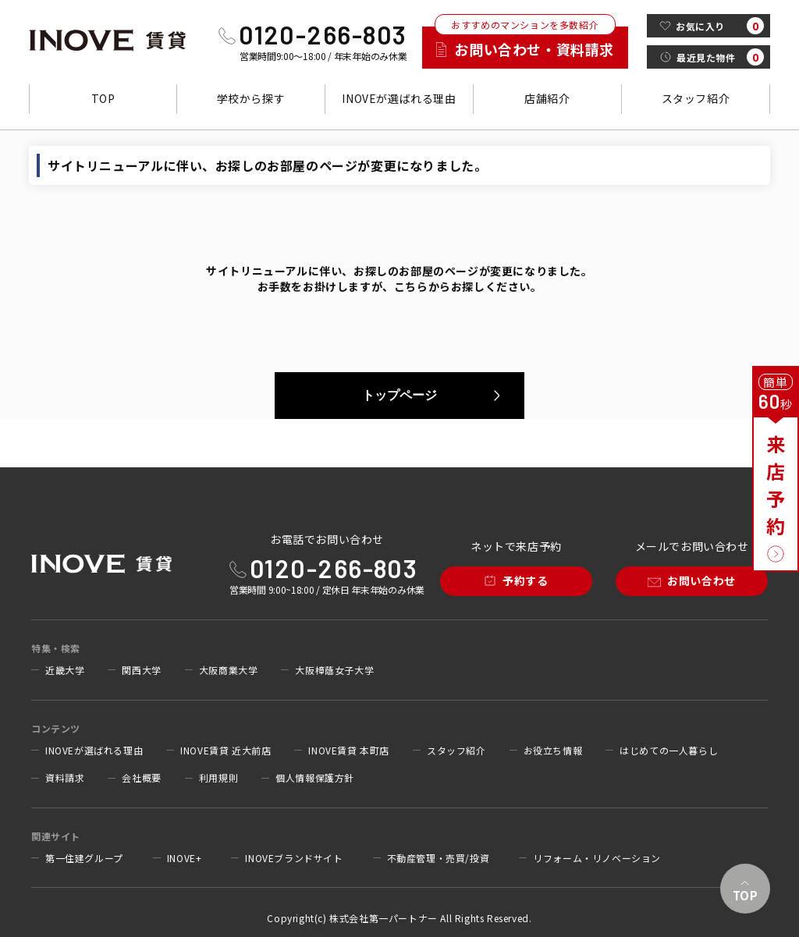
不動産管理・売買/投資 (438, 858)
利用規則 (218, 778)
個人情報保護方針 (314, 778)
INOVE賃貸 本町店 (348, 750)
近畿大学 (64, 670)
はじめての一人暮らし (669, 750)
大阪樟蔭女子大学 (334, 670)
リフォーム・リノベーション (597, 858)
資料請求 (64, 778)
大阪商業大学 (228, 670)
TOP (103, 98)
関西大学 (141, 670)
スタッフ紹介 (696, 98)
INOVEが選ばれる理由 (399, 98)
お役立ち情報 (553, 750)
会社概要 (141, 778)
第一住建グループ (84, 858)
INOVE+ (184, 858)
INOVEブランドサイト (294, 858)
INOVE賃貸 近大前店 (225, 750)
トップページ (399, 395)
